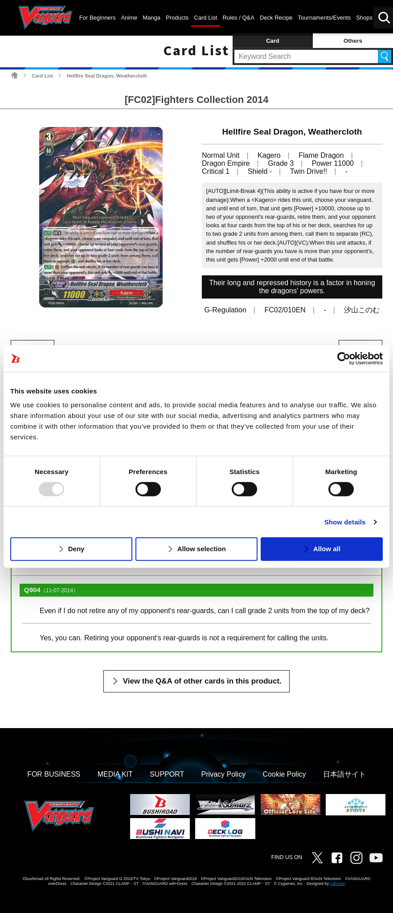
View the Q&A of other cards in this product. (202, 681)
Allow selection (201, 549)
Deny (76, 549)
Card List (42, 75)
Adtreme (337, 883)
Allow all (326, 549)
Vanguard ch (376, 858)
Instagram (356, 858)
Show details (345, 522)
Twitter (317, 858)
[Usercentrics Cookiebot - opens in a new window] (344, 358)
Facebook (337, 858)
